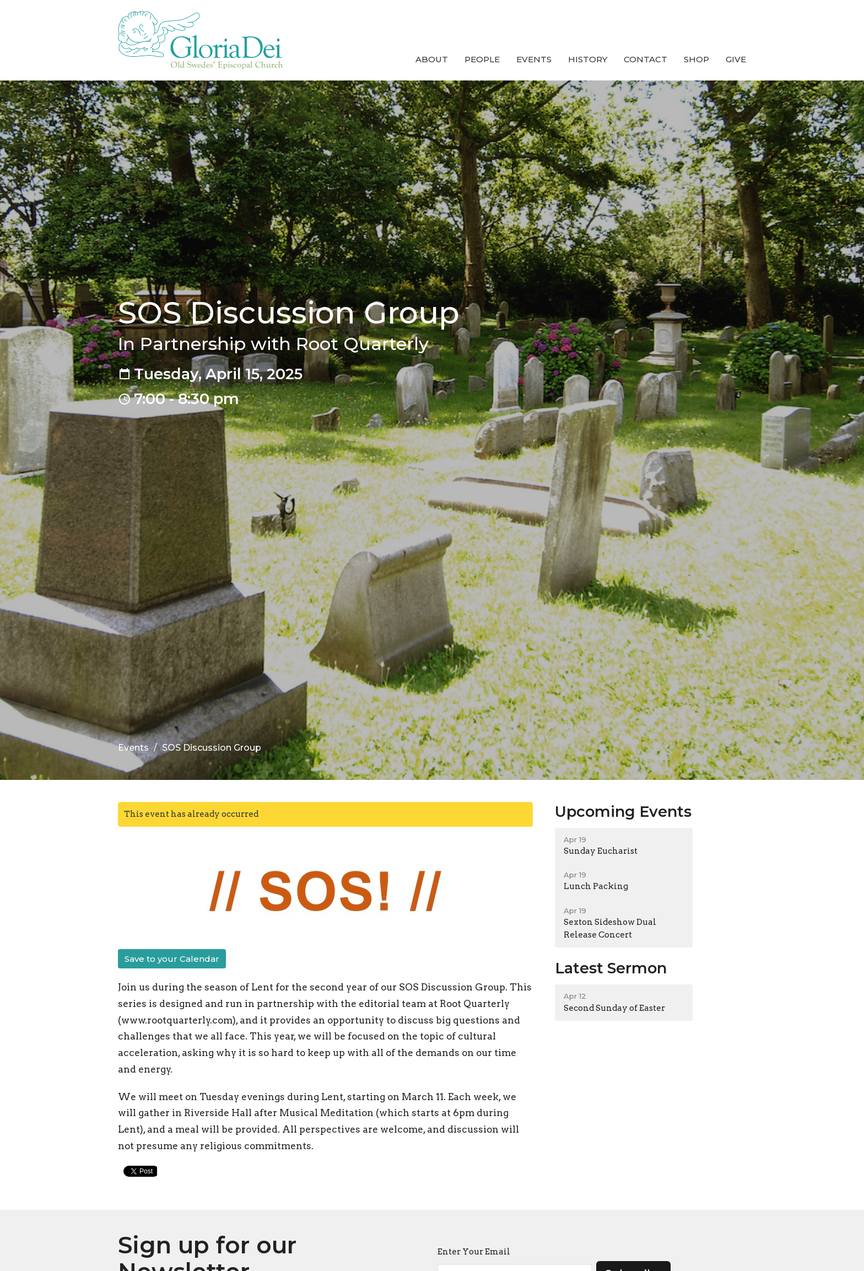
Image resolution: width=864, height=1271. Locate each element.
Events (534, 59)
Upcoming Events (623, 812)
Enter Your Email (474, 1252)
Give (736, 59)
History (587, 59)
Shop (696, 59)
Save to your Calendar (172, 959)
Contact (645, 59)
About (431, 59)
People (482, 59)
